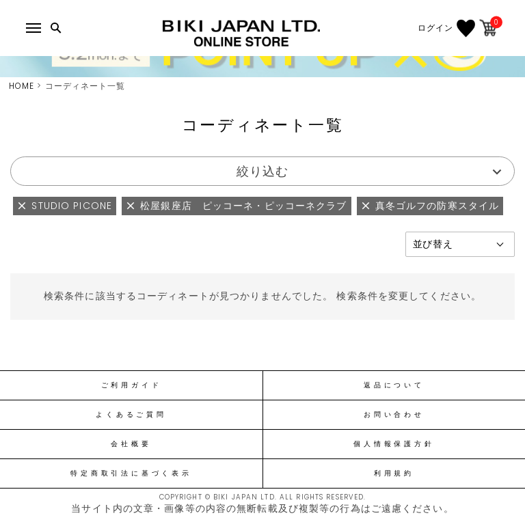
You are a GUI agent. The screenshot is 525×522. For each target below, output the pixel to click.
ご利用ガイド (131, 385)
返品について (394, 385)
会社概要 (131, 444)
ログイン (435, 28)
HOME (21, 86)
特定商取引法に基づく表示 (130, 473)
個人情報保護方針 (393, 444)
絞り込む (262, 171)
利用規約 (394, 473)
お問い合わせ (394, 415)
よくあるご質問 (131, 415)
